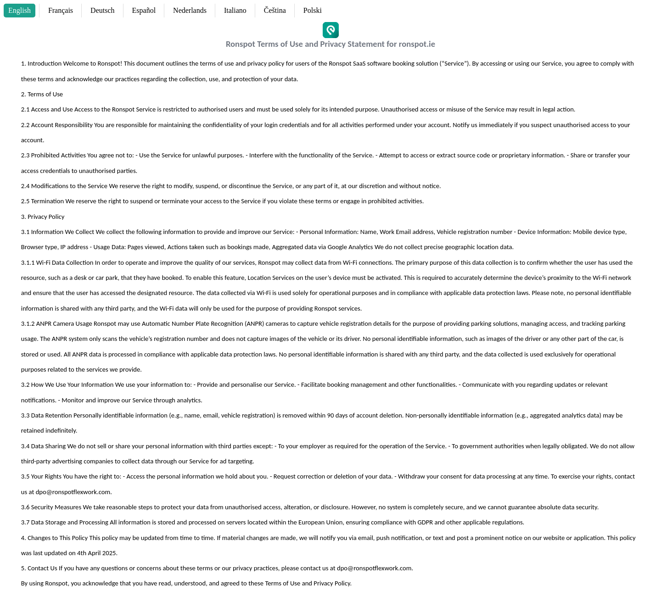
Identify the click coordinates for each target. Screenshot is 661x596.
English (19, 10)
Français (60, 10)
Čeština (275, 10)
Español (144, 10)
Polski (312, 10)
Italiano (235, 10)
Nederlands (190, 10)
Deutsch (102, 10)
